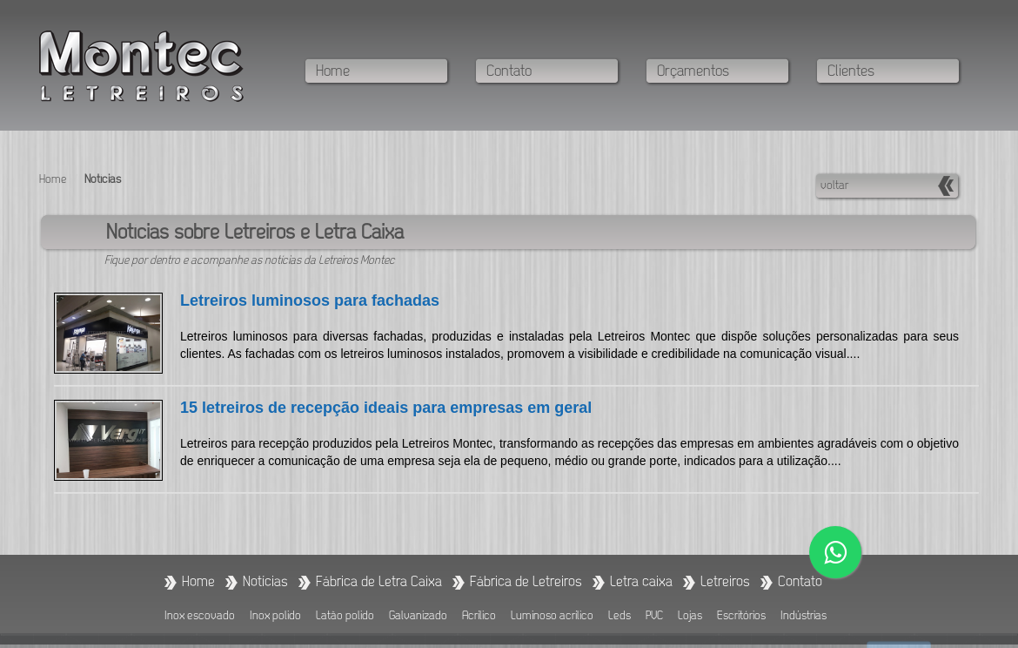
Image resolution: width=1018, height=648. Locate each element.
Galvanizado (418, 616)
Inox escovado (199, 616)
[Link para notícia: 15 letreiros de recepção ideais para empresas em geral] (117, 447)
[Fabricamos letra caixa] (379, 582)
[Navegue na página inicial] (384, 72)
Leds (619, 616)
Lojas (690, 616)
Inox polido (275, 616)
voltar (834, 185)
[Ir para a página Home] (198, 582)
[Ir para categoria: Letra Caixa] (641, 582)
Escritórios (741, 616)
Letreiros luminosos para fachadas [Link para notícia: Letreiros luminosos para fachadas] (309, 301)
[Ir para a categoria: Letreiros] (725, 582)
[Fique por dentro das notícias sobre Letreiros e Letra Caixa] (265, 582)
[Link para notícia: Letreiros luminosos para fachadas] (117, 340)
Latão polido (345, 616)
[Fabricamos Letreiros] (526, 582)
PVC (654, 616)
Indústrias (803, 616)
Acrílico (479, 616)
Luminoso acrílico (552, 616)
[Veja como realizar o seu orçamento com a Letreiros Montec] (725, 72)
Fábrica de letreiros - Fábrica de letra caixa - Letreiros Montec (141, 66)
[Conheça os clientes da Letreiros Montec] (895, 72)
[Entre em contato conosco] (554, 72)
